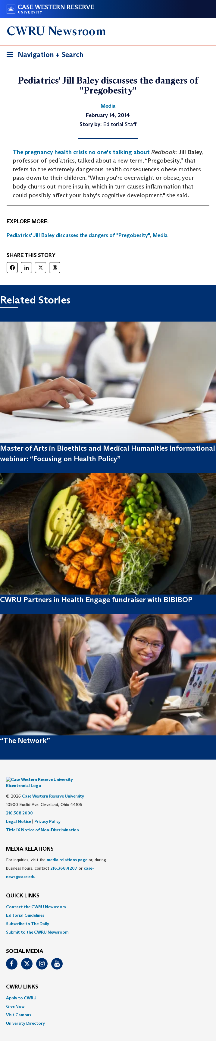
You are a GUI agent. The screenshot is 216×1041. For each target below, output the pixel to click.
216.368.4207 (63, 859)
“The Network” (25, 740)
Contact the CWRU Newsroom (36, 897)
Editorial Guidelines (25, 906)
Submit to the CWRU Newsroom (37, 923)
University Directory (25, 1014)
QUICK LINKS (22, 887)
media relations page (67, 851)
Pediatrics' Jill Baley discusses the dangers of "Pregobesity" (78, 235)
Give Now (15, 997)
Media (160, 235)
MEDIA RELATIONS (30, 840)
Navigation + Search (43, 55)
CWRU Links (22, 978)
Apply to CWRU (21, 989)
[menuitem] (108, 897)
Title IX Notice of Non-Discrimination (42, 821)
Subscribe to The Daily (27, 914)
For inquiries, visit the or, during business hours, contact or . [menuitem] (56, 859)
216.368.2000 (19, 804)
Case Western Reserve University (53, 787)
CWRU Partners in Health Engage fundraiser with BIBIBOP (96, 599)
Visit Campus (18, 1005)
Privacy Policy (47, 812)
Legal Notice (18, 812)
